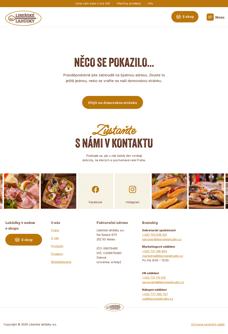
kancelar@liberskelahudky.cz (162, 239)
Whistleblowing (61, 262)
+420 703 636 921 (154, 234)
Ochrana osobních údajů (207, 324)
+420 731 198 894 (154, 251)
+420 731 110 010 (154, 277)
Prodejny (57, 254)
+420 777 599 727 (155, 294)
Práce (55, 230)
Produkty (57, 246)
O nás (55, 238)
